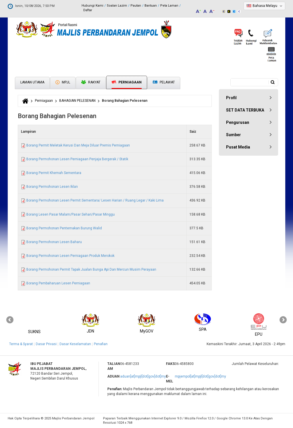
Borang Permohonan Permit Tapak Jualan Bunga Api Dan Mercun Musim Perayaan (91, 269)
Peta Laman (169, 5)
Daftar (87, 10)
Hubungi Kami (92, 5)
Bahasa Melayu (265, 6)
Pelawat (164, 82)
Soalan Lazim (117, 5)
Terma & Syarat (21, 344)
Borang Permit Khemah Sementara (53, 173)
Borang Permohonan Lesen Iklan (52, 187)
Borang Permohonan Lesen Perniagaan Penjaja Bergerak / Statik (77, 159)
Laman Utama (32, 82)
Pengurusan (237, 122)
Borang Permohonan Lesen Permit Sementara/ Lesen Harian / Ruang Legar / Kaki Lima (95, 200)
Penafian (101, 344)
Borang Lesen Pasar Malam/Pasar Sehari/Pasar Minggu (70, 214)
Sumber (233, 134)
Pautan (135, 5)
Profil (231, 97)
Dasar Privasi (46, 344)
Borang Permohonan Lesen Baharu (54, 242)
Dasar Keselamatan (75, 344)
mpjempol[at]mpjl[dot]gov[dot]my (200, 376)
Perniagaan (127, 82)
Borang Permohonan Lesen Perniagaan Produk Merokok (70, 256)
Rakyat (90, 82)
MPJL (63, 82)
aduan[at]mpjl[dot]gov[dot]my (143, 376)
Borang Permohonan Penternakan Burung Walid (64, 228)
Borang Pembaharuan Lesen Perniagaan (58, 283)
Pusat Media (238, 147)
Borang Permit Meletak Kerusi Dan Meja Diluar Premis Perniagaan (78, 145)
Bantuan (150, 5)
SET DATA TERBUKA (245, 110)
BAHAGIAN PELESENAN (77, 101)
